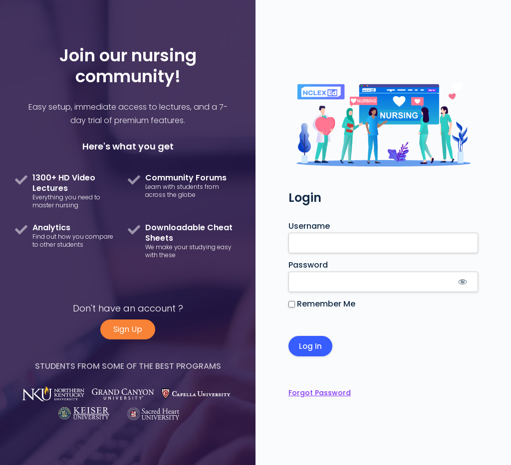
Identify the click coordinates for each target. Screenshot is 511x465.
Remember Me (321, 304)
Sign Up (127, 329)
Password (308, 265)
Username (309, 226)
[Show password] (462, 282)
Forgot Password (319, 393)
